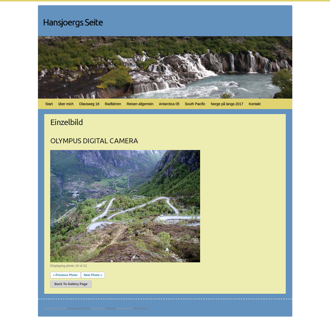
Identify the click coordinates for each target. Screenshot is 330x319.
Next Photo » (93, 275)
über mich (65, 104)
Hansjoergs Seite (73, 22)
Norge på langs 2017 (227, 104)
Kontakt (255, 104)
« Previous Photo (65, 275)
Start (49, 104)
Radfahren (113, 104)
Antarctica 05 (169, 104)
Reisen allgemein (140, 104)
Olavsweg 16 (89, 104)
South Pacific (195, 104)
